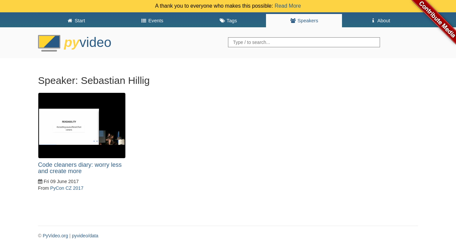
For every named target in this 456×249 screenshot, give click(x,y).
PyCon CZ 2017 (67, 188)
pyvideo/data (85, 235)
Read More (288, 6)
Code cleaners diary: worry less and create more (80, 168)
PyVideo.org (55, 235)
